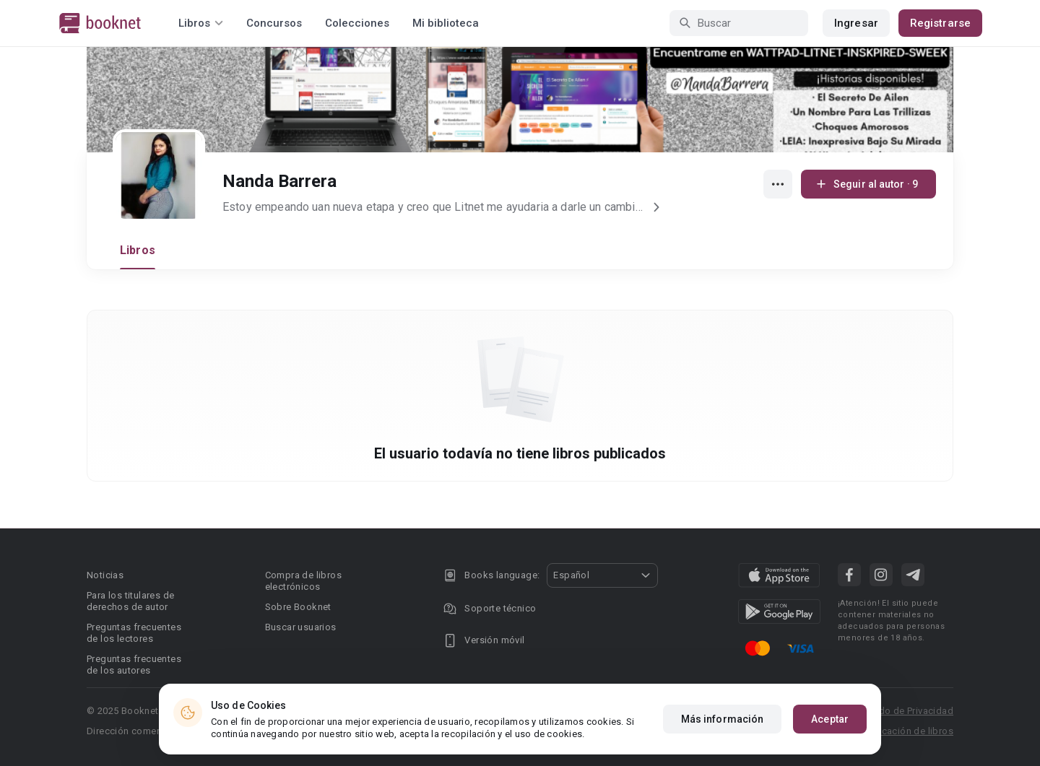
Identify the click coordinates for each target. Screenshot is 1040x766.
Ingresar (856, 23)
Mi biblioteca (445, 23)
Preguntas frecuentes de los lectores (134, 633)
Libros (137, 250)
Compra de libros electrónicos (303, 581)
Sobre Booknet (298, 606)
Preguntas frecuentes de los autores (134, 664)
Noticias (105, 575)
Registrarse (940, 23)
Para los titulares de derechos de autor (130, 601)
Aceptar (830, 735)
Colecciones (357, 23)
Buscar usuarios (301, 627)
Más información (722, 735)
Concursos (274, 23)
